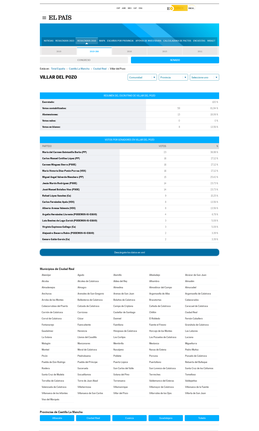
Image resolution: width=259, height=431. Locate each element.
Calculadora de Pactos (177, 42)
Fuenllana (118, 325)
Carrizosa (82, 312)
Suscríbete (182, 8)
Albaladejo (154, 275)
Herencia (82, 331)
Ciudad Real (191, 312)
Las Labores (191, 331)
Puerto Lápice (120, 362)
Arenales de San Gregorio (91, 294)
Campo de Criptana (123, 306)
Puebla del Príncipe (87, 362)
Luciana (189, 337)
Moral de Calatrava (87, 350)
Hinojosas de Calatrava (125, 331)
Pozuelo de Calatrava (196, 356)
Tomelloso (190, 375)
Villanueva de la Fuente (197, 387)
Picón (45, 356)
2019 (59, 52)
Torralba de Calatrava (53, 381)
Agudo (81, 275)
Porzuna (153, 356)
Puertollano (155, 362)
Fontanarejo (48, 325)
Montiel (45, 350)
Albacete (57, 418)
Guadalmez (47, 331)
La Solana (47, 337)
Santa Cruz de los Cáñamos (199, 368)
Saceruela (83, 368)
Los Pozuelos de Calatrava (162, 337)
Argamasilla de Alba (159, 294)
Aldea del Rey (120, 281)
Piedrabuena (84, 356)
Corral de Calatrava (52, 319)
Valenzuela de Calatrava (54, 387)
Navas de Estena (157, 350)
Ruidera (46, 368)
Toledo (202, 418)
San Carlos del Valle (123, 368)
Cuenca (129, 418)
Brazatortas (155, 300)
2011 (200, 52)
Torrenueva (119, 381)
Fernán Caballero (194, 319)
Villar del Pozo (120, 393)
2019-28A (94, 52)
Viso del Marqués (50, 400)
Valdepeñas (191, 381)
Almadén (189, 281)
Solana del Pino (121, 375)
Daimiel (117, 319)
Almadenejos (48, 288)
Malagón (46, 344)
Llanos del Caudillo (87, 337)
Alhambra (154, 281)
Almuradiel (190, 288)
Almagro (82, 288)
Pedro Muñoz (192, 350)
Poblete (117, 356)
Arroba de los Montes (52, 300)
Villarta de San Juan (195, 393)
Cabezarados (192, 300)
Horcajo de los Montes (160, 331)
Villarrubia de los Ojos (160, 393)
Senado (175, 60)
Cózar (81, 319)
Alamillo (117, 275)
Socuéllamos (84, 375)
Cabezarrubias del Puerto (55, 306)
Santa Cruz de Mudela (53, 375)
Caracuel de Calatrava (196, 306)
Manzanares (84, 344)
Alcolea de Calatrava (88, 281)
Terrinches (154, 375)
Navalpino (118, 350)
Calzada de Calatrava (88, 306)
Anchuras (47, 294)
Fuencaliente (84, 325)
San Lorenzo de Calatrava (162, 368)
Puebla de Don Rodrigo (53, 362)
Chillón (152, 312)
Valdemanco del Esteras (161, 381)
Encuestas (199, 42)
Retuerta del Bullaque (196, 362)
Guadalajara (165, 418)
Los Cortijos (119, 337)
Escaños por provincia (120, 42)
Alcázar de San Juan (195, 275)
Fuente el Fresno (157, 325)
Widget (211, 42)
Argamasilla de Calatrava (198, 294)
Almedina (118, 288)
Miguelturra (191, 344)
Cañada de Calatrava (160, 306)
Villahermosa (84, 387)
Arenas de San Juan (123, 294)
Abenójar (46, 275)
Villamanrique (120, 387)
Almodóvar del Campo (160, 288)
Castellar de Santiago (124, 312)
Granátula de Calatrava (197, 325)
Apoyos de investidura (148, 42)
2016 (129, 52)
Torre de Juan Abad (88, 381)
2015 (165, 52)
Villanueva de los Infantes (55, 393)
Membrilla (118, 344)
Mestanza (154, 344)
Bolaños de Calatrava (124, 300)
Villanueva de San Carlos (90, 393)
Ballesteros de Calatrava (90, 300)
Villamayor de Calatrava (161, 387)
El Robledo (154, 319)
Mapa (102, 42)
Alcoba (45, 281)
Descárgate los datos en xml (129, 252)
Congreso (84, 60)
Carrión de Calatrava (52, 312)
